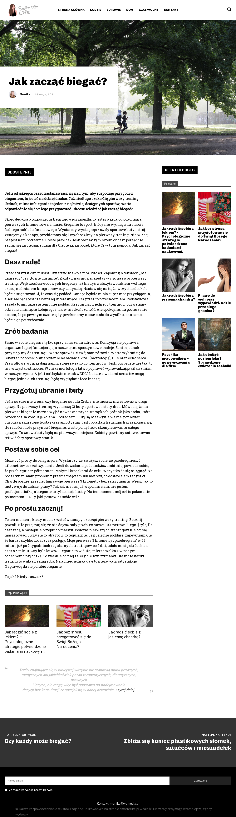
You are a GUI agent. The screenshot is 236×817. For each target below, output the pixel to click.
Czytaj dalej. (125, 689)
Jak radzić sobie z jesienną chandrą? (124, 634)
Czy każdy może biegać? (38, 741)
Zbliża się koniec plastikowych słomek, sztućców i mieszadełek (177, 744)
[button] (229, 9)
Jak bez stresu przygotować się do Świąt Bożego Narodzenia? (74, 639)
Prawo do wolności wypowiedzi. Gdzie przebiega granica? (214, 303)
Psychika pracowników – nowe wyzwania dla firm (176, 360)
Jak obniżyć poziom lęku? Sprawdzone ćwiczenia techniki (214, 360)
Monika (25, 94)
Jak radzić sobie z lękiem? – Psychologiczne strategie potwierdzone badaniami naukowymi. (25, 642)
